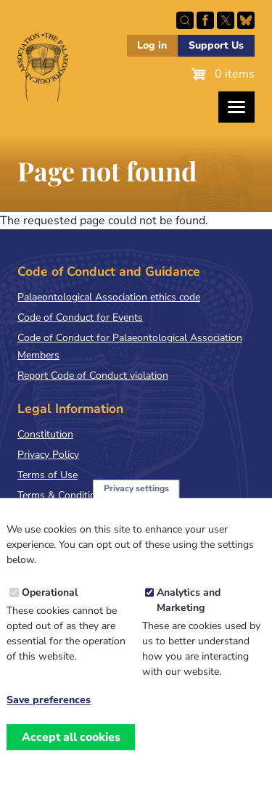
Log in (152, 45)
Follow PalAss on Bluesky (246, 20)
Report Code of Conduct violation (92, 375)
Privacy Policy (48, 454)
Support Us (216, 45)
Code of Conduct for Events (80, 317)
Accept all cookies (71, 758)
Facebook (205, 20)
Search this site (185, 20)
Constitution (45, 434)
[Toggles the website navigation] (236, 107)
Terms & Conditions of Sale (79, 495)
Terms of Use (47, 475)
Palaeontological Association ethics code (108, 297)
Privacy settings (136, 509)
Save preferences (49, 721)
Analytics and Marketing (189, 621)
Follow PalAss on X (225, 20)
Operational (50, 613)
